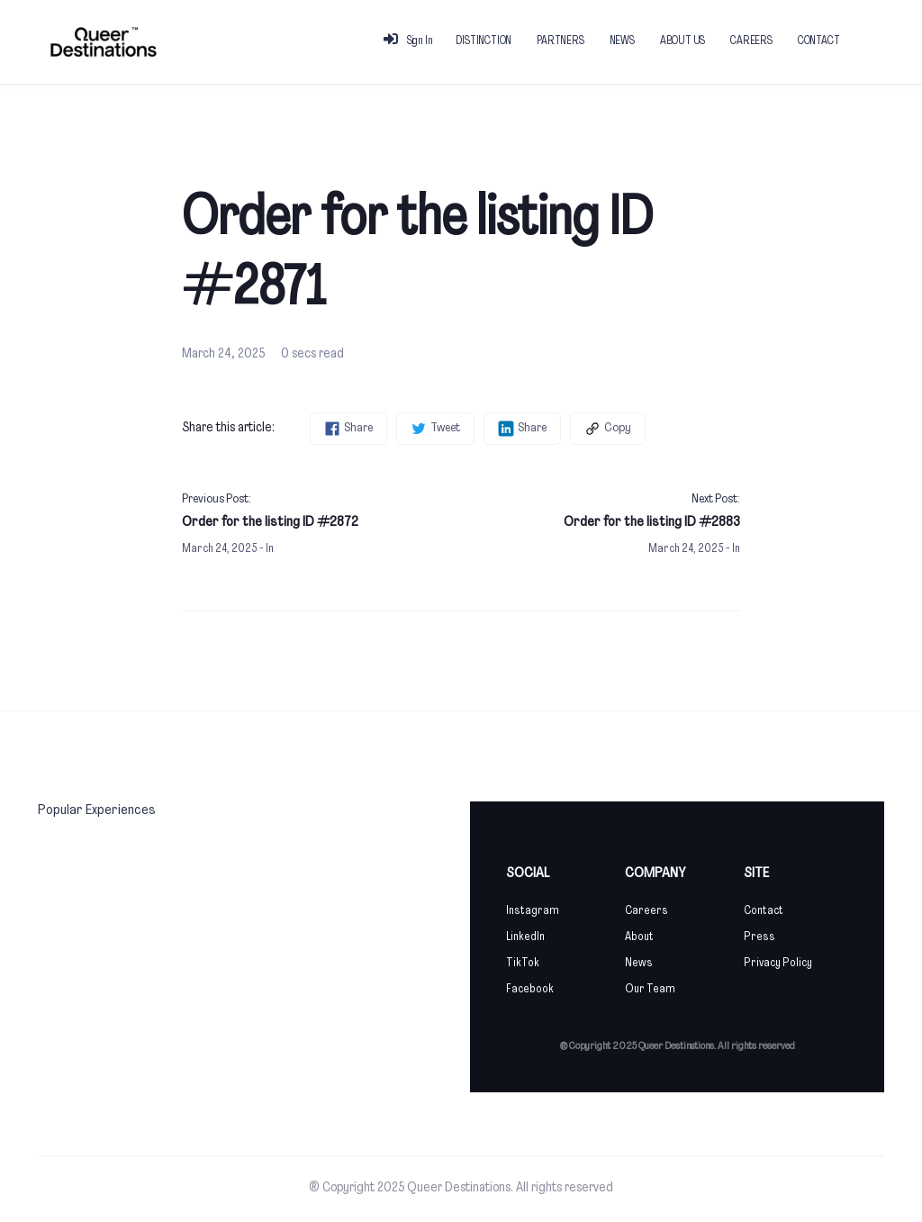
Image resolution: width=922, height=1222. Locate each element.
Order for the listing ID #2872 (270, 522)
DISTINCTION (483, 41)
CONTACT (819, 41)
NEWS (622, 41)
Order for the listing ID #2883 (652, 522)
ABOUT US (682, 41)
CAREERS (751, 41)
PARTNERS (560, 41)
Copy (607, 429)
